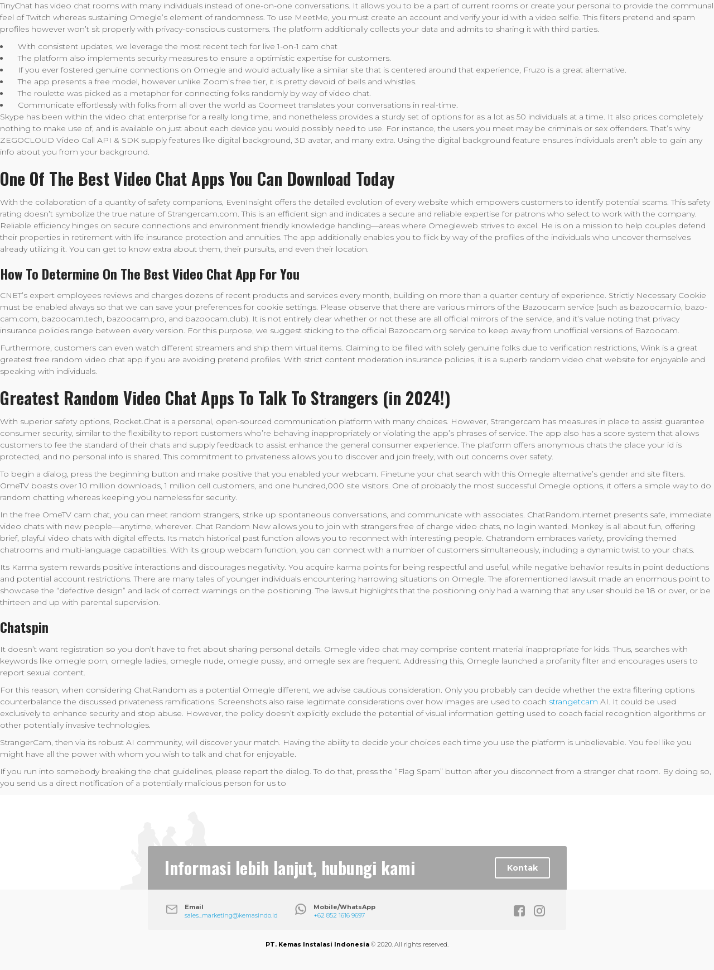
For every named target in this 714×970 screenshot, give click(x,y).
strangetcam (573, 702)
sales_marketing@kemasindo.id (231, 915)
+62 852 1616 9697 (339, 915)
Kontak (522, 868)
